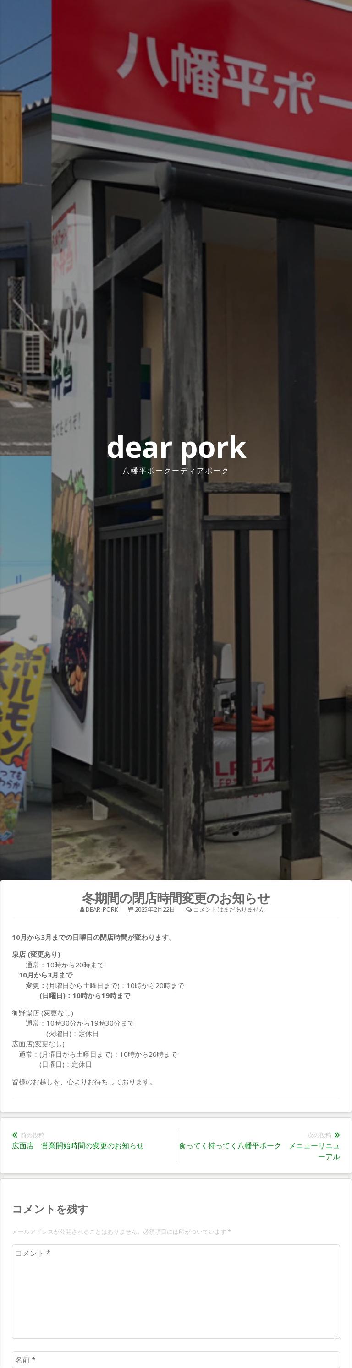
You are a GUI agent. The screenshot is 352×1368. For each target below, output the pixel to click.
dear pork (176, 447)
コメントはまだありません (229, 909)
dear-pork (102, 909)
